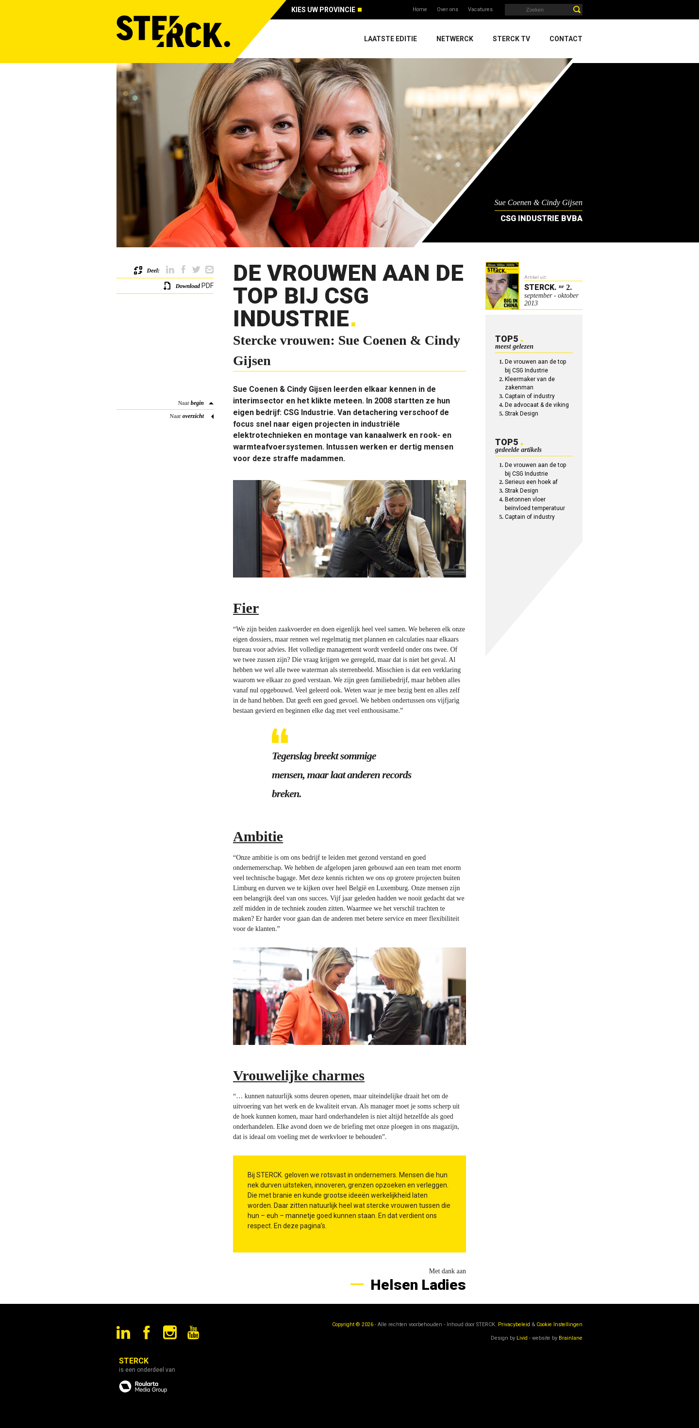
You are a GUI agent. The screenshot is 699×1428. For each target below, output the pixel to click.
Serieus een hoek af (531, 482)
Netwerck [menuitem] (454, 39)
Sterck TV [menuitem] (511, 39)
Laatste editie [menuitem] (390, 39)
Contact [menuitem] (565, 39)
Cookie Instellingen (559, 1324)
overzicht (193, 416)
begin (197, 403)
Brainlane (570, 1338)
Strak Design (521, 413)
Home (420, 9)
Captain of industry (530, 396)
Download (188, 286)
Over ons (447, 9)
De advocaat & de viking (537, 404)
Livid (522, 1338)
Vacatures (480, 9)
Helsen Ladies (416, 1284)
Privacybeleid (514, 1324)
